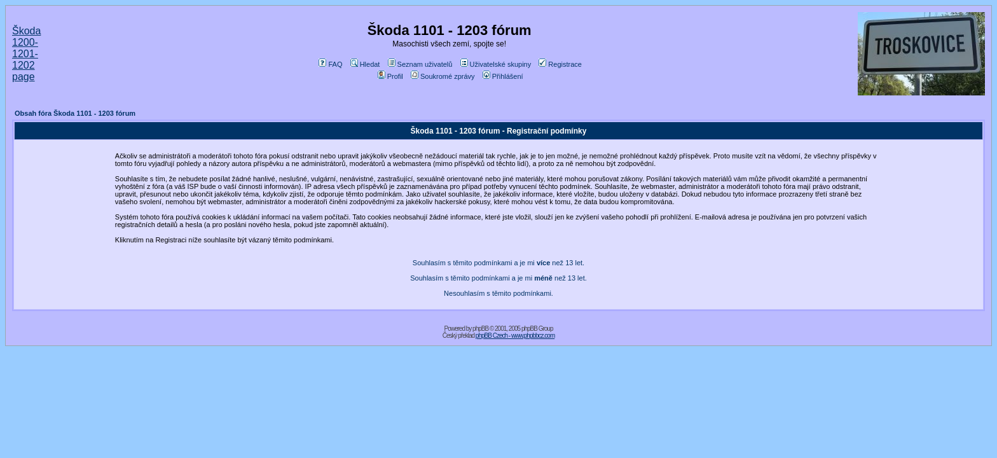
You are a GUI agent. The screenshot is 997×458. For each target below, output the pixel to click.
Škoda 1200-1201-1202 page (26, 53)
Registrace (560, 64)
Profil (390, 76)
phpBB (480, 328)
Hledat (365, 64)
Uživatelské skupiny (496, 64)
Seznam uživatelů (420, 64)
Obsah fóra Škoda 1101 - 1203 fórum (75, 113)
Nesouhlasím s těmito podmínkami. (498, 293)
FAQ (330, 64)
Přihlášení (503, 76)
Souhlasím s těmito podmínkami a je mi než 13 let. (498, 263)
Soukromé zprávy (443, 76)
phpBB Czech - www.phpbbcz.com (515, 335)
